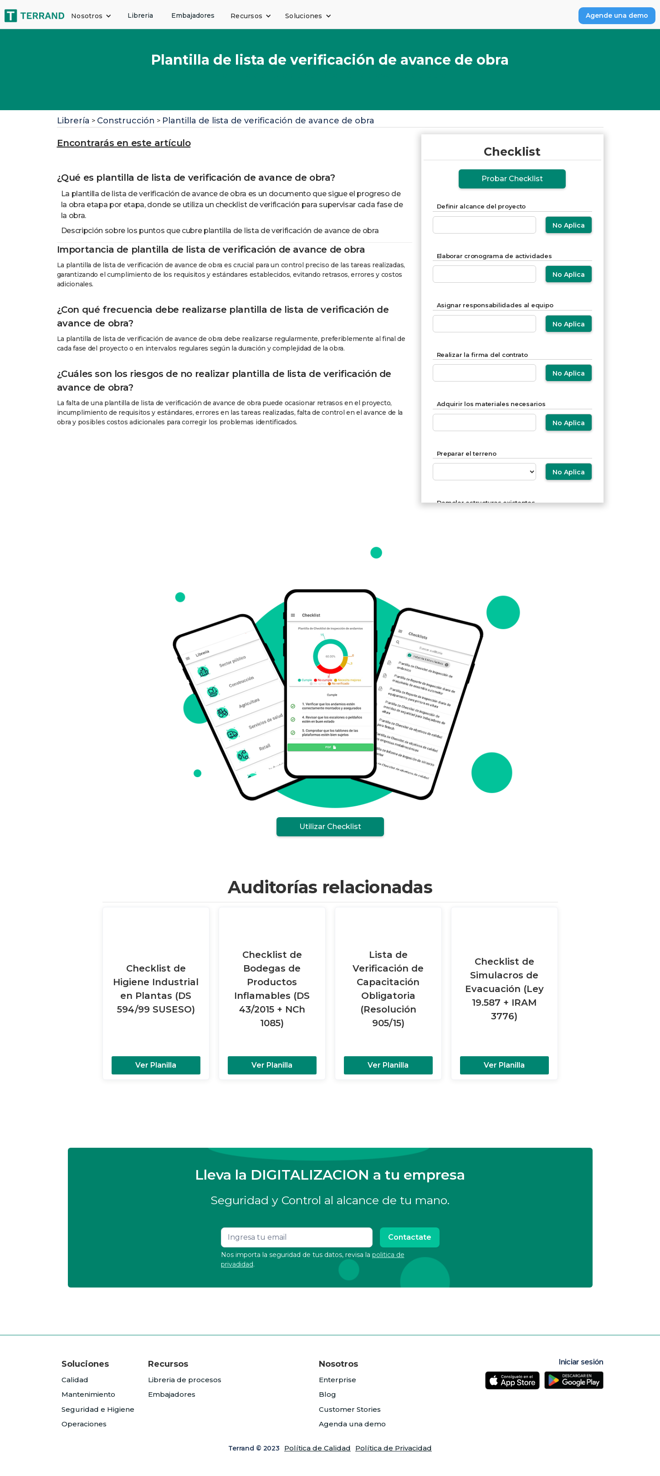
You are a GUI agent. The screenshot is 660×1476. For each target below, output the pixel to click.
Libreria (140, 15)
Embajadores (193, 15)
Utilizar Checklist (330, 826)
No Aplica (569, 225)
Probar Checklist (512, 178)
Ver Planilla (155, 1065)
